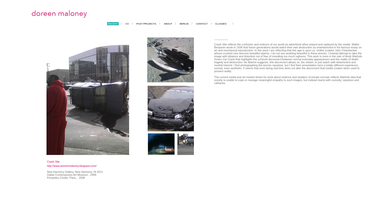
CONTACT (202, 23)
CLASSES (221, 23)
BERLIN (184, 23)
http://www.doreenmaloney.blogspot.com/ (71, 165)
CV (127, 23)
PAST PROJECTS (146, 23)
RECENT (113, 23)
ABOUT (168, 23)
